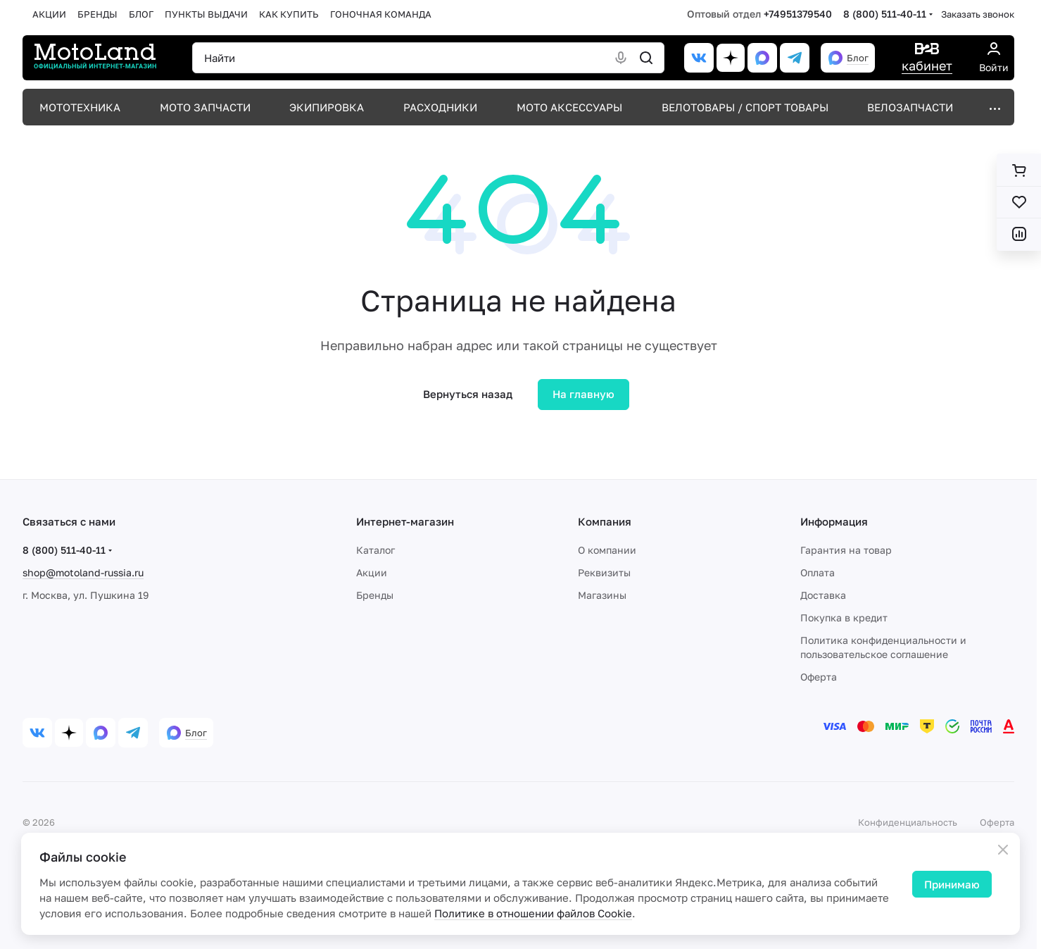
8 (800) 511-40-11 (884, 14)
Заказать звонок (977, 14)
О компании (607, 550)
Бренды (374, 595)
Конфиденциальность (907, 822)
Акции (371, 572)
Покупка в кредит (844, 618)
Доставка (823, 595)
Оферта (818, 677)
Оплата (817, 572)
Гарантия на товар (846, 550)
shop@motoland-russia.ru (83, 572)
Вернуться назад (467, 393)
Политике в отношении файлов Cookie (533, 913)
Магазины (602, 595)
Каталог (375, 550)
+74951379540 (798, 14)
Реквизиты (604, 572)
